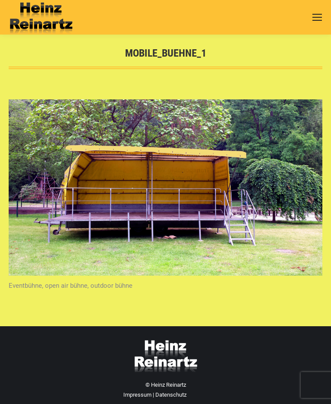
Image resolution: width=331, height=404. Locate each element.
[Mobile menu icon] (317, 17)
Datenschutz (170, 394)
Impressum (137, 394)
